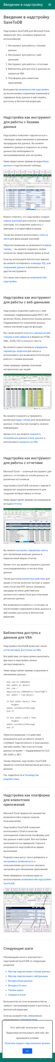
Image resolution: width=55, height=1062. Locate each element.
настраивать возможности (18, 861)
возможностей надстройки (34, 89)
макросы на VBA (29, 442)
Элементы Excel (17, 994)
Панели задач (15, 990)
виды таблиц (23, 419)
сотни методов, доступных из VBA (22, 650)
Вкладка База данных (20, 981)
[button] (49, 4)
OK (27, 1051)
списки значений (13, 220)
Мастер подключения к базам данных (29, 971)
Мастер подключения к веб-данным (28, 976)
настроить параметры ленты (32, 550)
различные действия (33, 578)
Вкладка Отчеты (17, 985)
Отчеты (17, 503)
